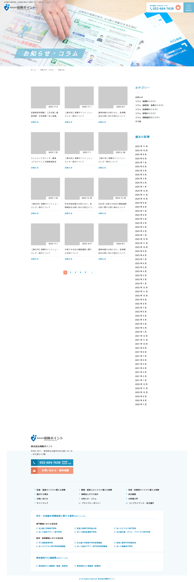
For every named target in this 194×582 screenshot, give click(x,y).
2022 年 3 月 (141, 324)
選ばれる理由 (42, 494)
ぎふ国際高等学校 (46, 543)
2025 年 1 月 (141, 186)
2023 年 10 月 (141, 247)
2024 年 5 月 (141, 219)
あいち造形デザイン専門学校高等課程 (92, 546)
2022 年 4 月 (141, 319)
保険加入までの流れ (90, 494)
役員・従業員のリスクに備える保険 (143, 489)
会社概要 (132, 494)
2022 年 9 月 (141, 299)
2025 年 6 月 (141, 166)
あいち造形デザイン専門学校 (50, 532)
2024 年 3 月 (141, 227)
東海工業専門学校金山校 (87, 528)
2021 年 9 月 (141, 348)
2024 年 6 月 (141, 215)
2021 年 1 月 (141, 380)
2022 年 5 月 (141, 315)
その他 (138, 121)
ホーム (33, 70)
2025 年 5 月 (141, 170)
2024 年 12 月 (141, 190)
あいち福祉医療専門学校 (87, 532)
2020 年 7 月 (141, 404)
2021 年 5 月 (141, 364)
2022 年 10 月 (141, 295)
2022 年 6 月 (141, 311)
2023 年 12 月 (141, 239)
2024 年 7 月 (141, 211)
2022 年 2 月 (141, 327)
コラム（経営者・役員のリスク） (150, 105)
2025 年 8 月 (141, 158)
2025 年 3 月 (141, 178)
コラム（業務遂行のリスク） (148, 117)
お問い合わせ (42, 498)
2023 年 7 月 (141, 259)
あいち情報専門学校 (124, 546)
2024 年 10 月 (141, 198)
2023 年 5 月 (141, 267)
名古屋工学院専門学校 (47, 528)
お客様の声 (133, 498)
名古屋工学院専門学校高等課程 (89, 543)
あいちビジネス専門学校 (126, 528)
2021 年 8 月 (141, 352)
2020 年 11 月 (141, 388)
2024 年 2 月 (141, 231)
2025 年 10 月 (141, 150)
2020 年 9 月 (141, 396)
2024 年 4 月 (141, 223)
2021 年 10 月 (141, 344)
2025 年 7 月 (141, 162)
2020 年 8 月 (141, 400)
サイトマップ (42, 503)
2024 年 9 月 (141, 203)
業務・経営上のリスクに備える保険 (96, 489)
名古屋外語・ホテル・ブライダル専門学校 (133, 532)
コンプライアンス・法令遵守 (141, 503)
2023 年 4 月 (141, 271)
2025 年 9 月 (141, 154)
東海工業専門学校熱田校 (126, 543)
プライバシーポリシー (91, 503)
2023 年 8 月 (141, 255)
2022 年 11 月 (141, 291)
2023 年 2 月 (141, 279)
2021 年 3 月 (141, 372)
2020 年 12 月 (141, 384)
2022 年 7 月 (141, 307)
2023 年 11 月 (141, 243)
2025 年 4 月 (141, 174)
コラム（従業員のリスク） (147, 109)
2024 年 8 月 (141, 206)
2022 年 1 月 (141, 331)
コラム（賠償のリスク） (146, 101)
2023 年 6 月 (141, 263)
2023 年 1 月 (141, 283)
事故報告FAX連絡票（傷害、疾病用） (54, 566)
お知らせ (139, 97)
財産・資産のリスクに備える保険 (51, 489)
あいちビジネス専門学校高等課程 (52, 546)
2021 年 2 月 (141, 376)
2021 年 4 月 (141, 368)
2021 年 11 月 (141, 340)
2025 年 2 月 (141, 182)
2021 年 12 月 (141, 336)
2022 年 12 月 (141, 287)
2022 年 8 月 (141, 303)
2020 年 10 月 (141, 392)
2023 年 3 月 (141, 275)
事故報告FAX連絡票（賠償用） (89, 566)
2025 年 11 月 (141, 146)
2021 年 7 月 (141, 356)
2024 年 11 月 (141, 194)
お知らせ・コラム (47, 70)
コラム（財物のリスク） (146, 113)
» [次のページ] (91, 272)
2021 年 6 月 (141, 360)
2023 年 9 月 (141, 251)
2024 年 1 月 (141, 235)
